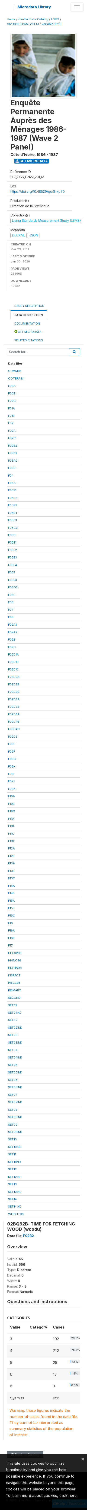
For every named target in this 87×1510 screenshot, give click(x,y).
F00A (12, 386)
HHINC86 (14, 960)
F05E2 (12, 550)
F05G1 (12, 580)
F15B (11, 908)
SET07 (12, 1094)
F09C (12, 647)
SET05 (12, 1065)
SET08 (12, 1109)
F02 (10, 423)
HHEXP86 (15, 953)
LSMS (55, 19)
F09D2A (13, 677)
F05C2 (13, 527)
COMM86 (15, 371)
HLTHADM (15, 967)
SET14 (12, 1199)
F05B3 (12, 505)
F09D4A (13, 714)
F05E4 (12, 565)
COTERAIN (15, 378)
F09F (11, 751)
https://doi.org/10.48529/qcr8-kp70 (37, 191)
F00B (11, 393)
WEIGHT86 (16, 1214)
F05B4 (12, 513)
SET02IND (15, 1027)
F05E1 (12, 542)
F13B (11, 871)
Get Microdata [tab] (27, 332)
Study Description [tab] (29, 306)
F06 (10, 602)
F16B (11, 938)
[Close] (83, 1458)
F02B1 (12, 438)
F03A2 (12, 460)
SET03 (12, 1035)
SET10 (12, 1139)
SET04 (12, 1050)
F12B (11, 856)
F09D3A (13, 699)
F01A (11, 408)
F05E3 (12, 557)
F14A (11, 886)
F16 (10, 923)
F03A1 (12, 453)
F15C (11, 915)
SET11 (12, 1154)
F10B (11, 803)
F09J (11, 781)
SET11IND (14, 1162)
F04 (10, 475)
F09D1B (13, 662)
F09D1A (13, 654)
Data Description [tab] (28, 315)
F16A (11, 930)
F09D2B (13, 684)
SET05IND (15, 1072)
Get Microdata (32, 161)
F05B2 (12, 498)
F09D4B (13, 721)
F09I (11, 774)
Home (11, 19)
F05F (11, 572)
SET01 (12, 1005)
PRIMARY (14, 990)
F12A (11, 848)
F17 (10, 945)
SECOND (14, 997)
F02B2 (12, 445)
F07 (10, 609)
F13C (11, 878)
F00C (12, 401)
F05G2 (13, 587)
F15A (11, 900)
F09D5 (12, 736)
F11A (11, 818)
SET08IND (15, 1117)
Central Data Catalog (33, 19)
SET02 (12, 1020)
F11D (11, 841)
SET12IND (15, 1177)
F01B (11, 415)
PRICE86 (14, 982)
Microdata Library (34, 7)
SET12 (12, 1169)
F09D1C (13, 669)
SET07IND (15, 1102)
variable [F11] (51, 24)
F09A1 (12, 624)
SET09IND (15, 1132)
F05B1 (12, 490)
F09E (11, 744)
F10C (11, 811)
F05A (12, 483)
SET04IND (15, 1057)
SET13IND (15, 1192)
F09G (12, 759)
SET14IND (15, 1206)
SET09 (12, 1124)
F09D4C (14, 729)
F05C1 (12, 520)
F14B (11, 893)
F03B (11, 468)
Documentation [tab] (27, 323)
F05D (12, 535)
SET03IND (15, 1042)
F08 (10, 617)
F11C (11, 833)
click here (68, 1495)
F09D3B (13, 706)
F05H (12, 595)
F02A (12, 430)
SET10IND (15, 1147)
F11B (11, 826)
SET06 (12, 1079)
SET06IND (15, 1087)
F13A (11, 863)
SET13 (12, 1184)
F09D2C (14, 691)
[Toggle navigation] (77, 7)
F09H (12, 766)
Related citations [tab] (28, 340)
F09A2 (12, 632)
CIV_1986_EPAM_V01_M (23, 24)
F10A (11, 796)
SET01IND (15, 1012)
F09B (11, 639)
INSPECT (14, 975)
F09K (11, 789)
